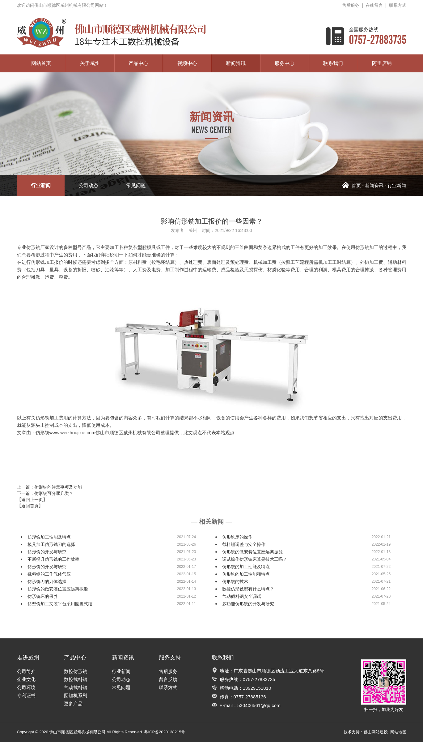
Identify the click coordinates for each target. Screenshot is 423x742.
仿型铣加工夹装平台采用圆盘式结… (62, 603)
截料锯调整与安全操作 (243, 544)
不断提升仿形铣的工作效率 (53, 559)
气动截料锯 (75, 687)
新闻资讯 (236, 63)
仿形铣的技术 (235, 581)
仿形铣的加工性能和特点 (246, 574)
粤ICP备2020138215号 (164, 732)
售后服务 (350, 5)
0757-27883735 (377, 36)
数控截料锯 (75, 679)
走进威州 (28, 657)
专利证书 (26, 695)
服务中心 (284, 63)
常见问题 (136, 185)
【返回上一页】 (32, 499)
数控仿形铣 (75, 671)
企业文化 (26, 679)
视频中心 (187, 63)
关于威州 (90, 63)
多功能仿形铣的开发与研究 (248, 603)
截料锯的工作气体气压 (49, 574)
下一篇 (45, 493)
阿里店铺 (382, 63)
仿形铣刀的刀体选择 (46, 581)
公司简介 (26, 671)
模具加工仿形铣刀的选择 (51, 544)
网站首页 (41, 63)
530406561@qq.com (259, 705)
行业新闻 (41, 185)
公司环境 (26, 687)
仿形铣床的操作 (237, 536)
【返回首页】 (30, 505)
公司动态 (88, 185)
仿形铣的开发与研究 (46, 551)
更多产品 (73, 703)
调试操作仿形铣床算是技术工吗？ (254, 559)
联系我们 (333, 63)
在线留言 (374, 5)
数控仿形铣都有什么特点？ (248, 588)
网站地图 (398, 732)
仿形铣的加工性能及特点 (246, 566)
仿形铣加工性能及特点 (49, 536)
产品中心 (138, 63)
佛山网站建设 (376, 732)
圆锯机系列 (75, 695)
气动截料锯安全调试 (241, 596)
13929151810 (257, 688)
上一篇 (49, 487)
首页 (351, 185)
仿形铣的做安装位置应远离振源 (252, 551)
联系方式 (397, 5)
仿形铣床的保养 (42, 596)
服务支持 (170, 657)
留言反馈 (168, 679)
